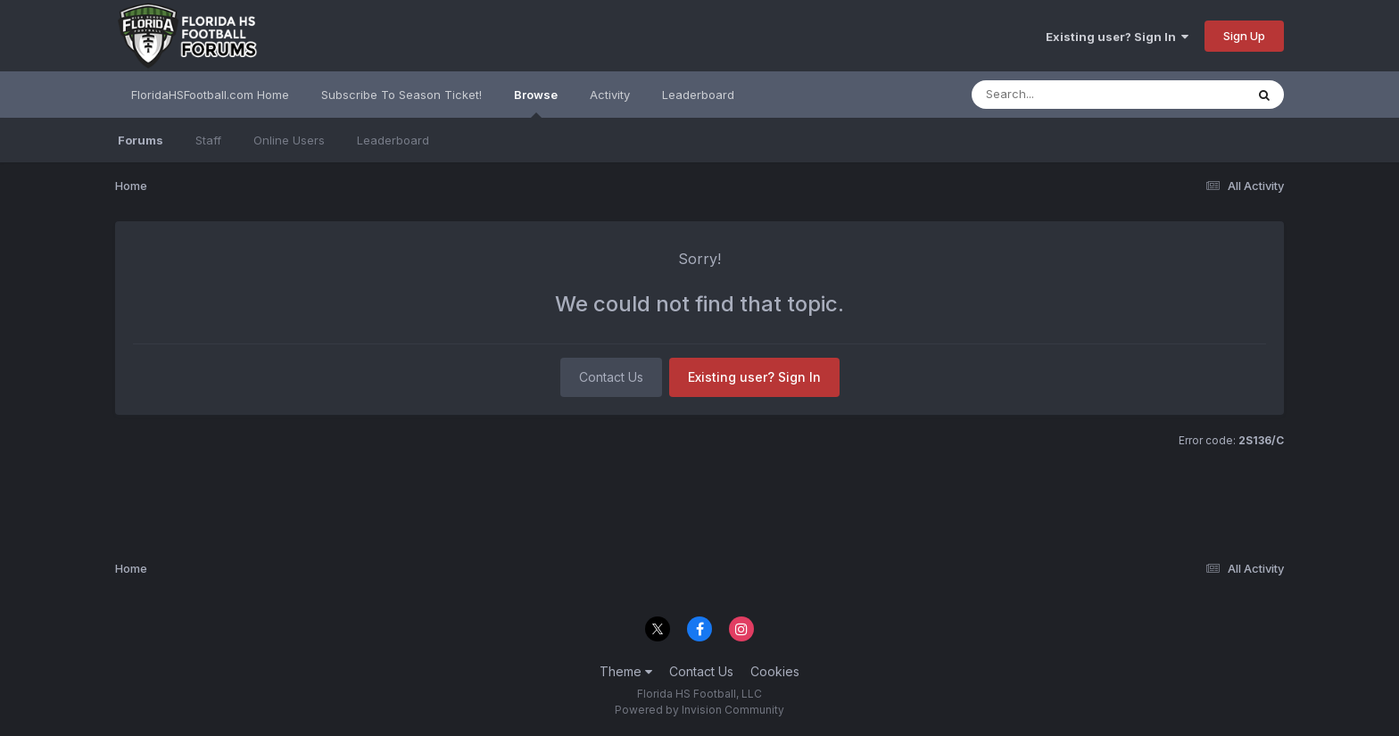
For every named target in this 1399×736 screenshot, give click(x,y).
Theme (626, 671)
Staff (208, 140)
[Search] (1059, 94)
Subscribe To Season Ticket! (401, 94)
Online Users (289, 140)
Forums (140, 140)
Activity (610, 94)
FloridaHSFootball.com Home (210, 94)
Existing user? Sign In (1117, 36)
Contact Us (611, 377)
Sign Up (1244, 36)
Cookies (774, 671)
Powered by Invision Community (699, 709)
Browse (536, 102)
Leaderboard (393, 140)
